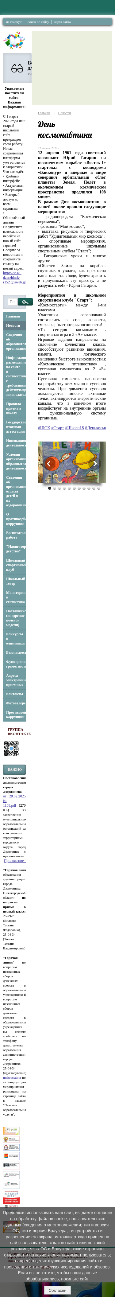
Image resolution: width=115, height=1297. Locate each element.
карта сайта (62, 22)
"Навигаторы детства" (16, 548)
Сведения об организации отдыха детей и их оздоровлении (16, 491)
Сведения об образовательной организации (16, 342)
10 (93, 488)
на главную (14, 22)
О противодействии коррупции (16, 519)
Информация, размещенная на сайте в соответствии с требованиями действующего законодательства (16, 376)
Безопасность (16, 652)
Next (94, 463)
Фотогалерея (16, 703)
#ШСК (44, 428)
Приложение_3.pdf (18, 861)
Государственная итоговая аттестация (16, 427)
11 (98, 488)
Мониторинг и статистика (16, 597)
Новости (13, 325)
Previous (49, 463)
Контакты (14, 694)
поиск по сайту (38, 22)
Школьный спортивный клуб (16, 565)
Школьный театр (15, 581)
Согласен (57, 1290)
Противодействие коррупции (16, 714)
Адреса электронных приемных (16, 680)
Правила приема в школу (13, 408)
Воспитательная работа (16, 535)
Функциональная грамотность (16, 664)
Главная (13, 316)
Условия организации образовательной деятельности (16, 461)
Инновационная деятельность (16, 442)
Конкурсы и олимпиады (15, 638)
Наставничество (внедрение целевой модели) (16, 618)
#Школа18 (74, 428)
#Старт (57, 428)
